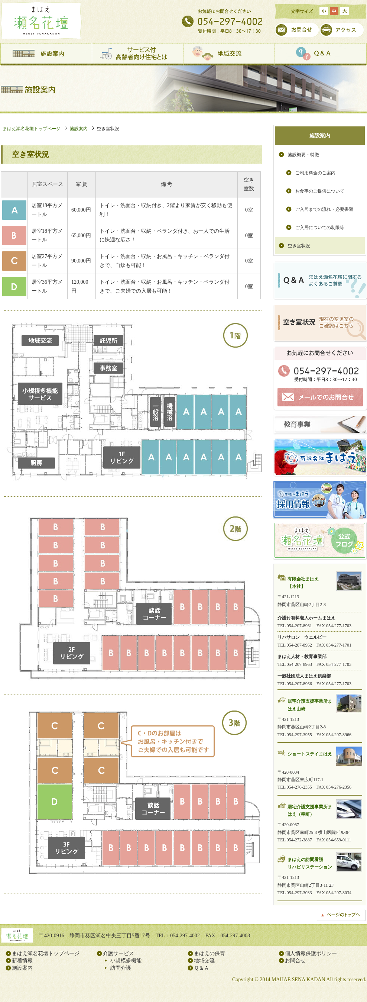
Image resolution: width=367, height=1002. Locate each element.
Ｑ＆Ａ (320, 54)
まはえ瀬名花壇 (41, 21)
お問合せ (296, 30)
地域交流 (229, 54)
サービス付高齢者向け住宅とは (138, 54)
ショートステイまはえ (310, 754)
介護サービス (118, 953)
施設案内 (46, 54)
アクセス (341, 30)
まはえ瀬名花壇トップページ (32, 128)
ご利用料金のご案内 (315, 172)
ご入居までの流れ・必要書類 (324, 209)
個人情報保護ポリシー (311, 953)
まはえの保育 (209, 953)
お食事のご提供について (319, 191)
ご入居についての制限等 (319, 227)
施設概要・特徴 (303, 154)
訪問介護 (120, 968)
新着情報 (22, 960)
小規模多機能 (126, 960)
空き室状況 (299, 245)
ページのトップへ (341, 915)
